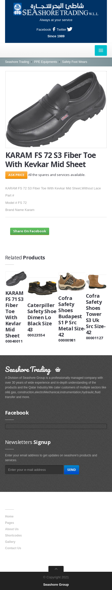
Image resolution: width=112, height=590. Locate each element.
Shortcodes (13, 535)
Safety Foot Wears (74, 62)
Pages (9, 523)
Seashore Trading (17, 62)
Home (9, 516)
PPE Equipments (45, 62)
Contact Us (13, 548)
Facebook (45, 29)
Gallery (10, 542)
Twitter (64, 29)
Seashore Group (56, 584)
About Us (11, 529)
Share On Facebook (29, 231)
